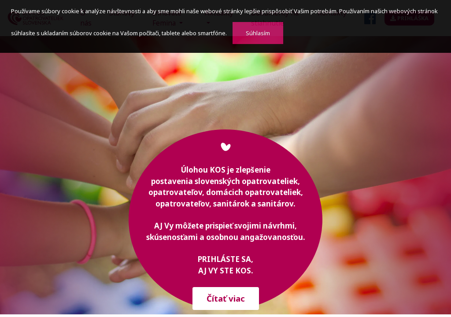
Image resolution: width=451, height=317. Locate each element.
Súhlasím (258, 33)
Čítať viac (226, 298)
